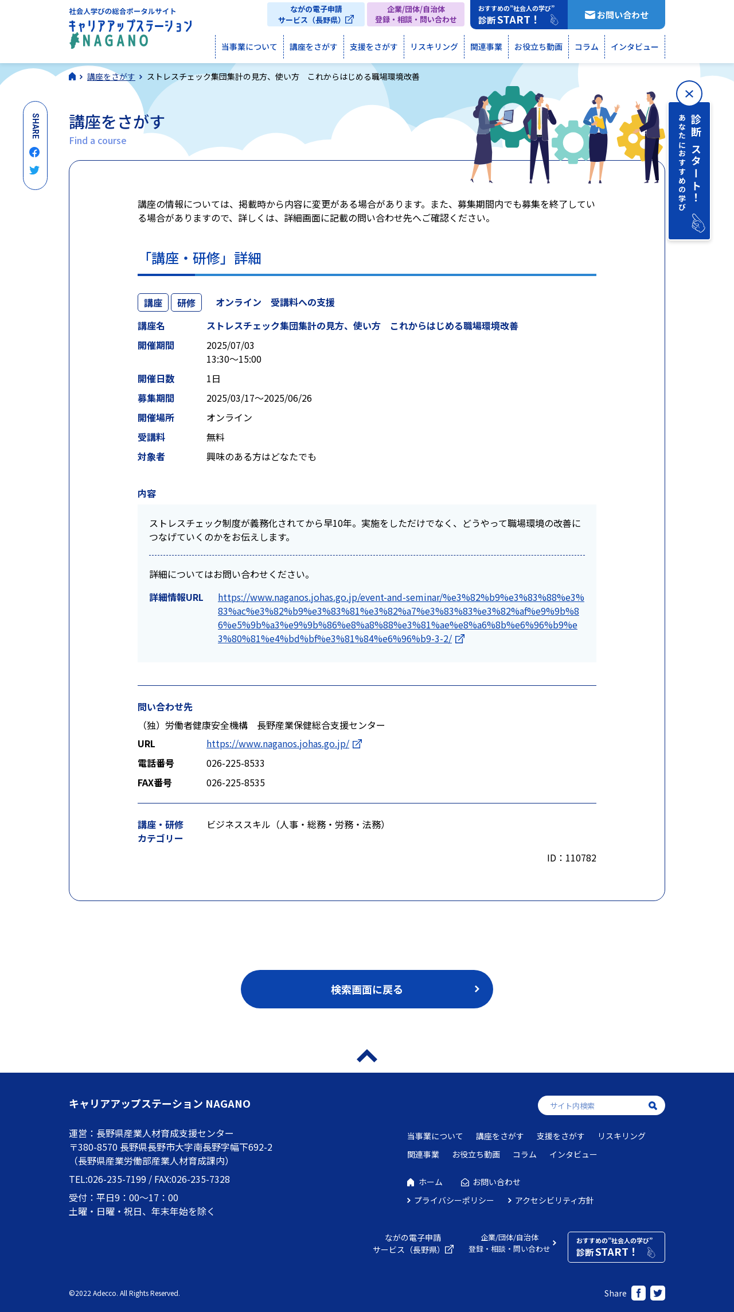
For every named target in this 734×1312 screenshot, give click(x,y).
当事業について (249, 46)
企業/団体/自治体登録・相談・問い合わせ (416, 14)
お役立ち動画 (538, 46)
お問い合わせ (623, 15)
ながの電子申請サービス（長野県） (311, 14)
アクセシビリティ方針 (554, 1200)
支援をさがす (374, 46)
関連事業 (486, 46)
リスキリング (434, 46)
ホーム (431, 1181)
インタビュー (635, 46)
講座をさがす (314, 46)
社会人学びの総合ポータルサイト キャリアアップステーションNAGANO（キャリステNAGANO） (130, 31)
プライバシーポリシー (454, 1200)
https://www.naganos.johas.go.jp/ (277, 743)
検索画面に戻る (367, 988)
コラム (587, 46)
